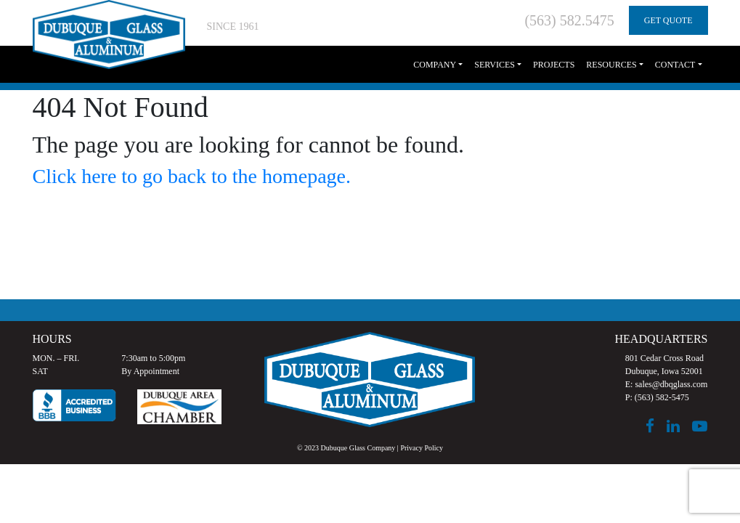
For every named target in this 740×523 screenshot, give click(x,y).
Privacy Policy (421, 448)
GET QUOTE (668, 20)
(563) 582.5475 (569, 20)
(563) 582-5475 (662, 397)
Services (494, 65)
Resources (611, 65)
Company (434, 65)
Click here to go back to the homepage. (192, 176)
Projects (553, 65)
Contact (675, 65)
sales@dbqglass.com (671, 384)
